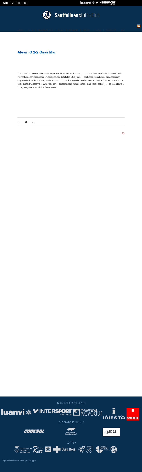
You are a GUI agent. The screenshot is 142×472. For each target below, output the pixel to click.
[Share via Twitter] (26, 122)
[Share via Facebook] (19, 122)
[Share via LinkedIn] (33, 122)
